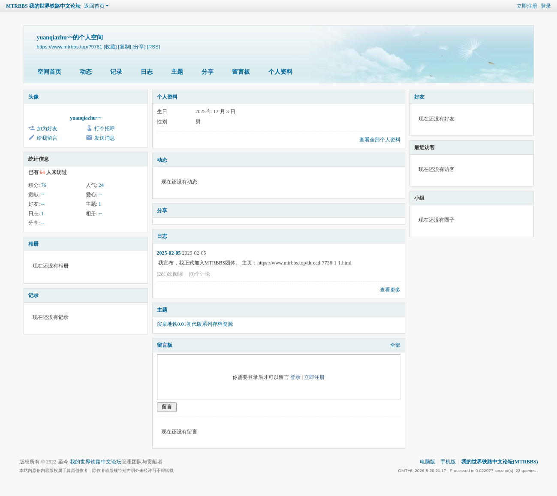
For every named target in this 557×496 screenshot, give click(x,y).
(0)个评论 (199, 274)
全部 (395, 345)
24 (101, 185)
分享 (208, 72)
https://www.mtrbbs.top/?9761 (69, 46)
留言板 (241, 72)
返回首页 (94, 6)
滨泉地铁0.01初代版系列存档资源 (195, 324)
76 (43, 185)
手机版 (448, 462)
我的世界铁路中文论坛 (95, 462)
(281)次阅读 (170, 274)
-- (43, 195)
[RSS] (153, 46)
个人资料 (280, 72)
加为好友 (47, 129)
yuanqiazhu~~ (85, 118)
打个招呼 (104, 129)
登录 (546, 6)
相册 (33, 244)
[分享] (138, 46)
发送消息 (104, 138)
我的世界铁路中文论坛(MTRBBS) (499, 462)
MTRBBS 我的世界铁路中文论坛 (43, 6)
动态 (86, 72)
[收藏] (110, 46)
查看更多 (390, 290)
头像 (33, 97)
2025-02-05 (169, 253)
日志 (147, 72)
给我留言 (47, 138)
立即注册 (527, 6)
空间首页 (49, 72)
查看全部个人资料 (379, 140)
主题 (177, 72)
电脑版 (427, 462)
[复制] (124, 46)
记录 (116, 72)
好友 (419, 97)
